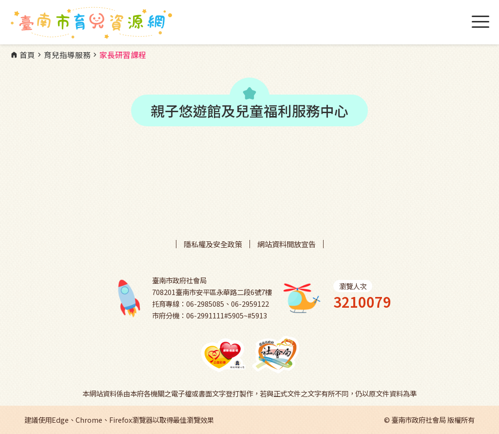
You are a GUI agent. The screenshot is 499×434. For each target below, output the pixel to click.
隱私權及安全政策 (213, 244)
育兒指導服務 (63, 55)
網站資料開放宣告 (286, 244)
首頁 (22, 55)
